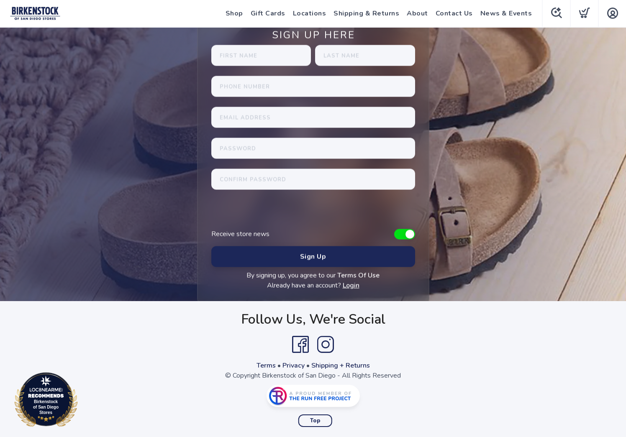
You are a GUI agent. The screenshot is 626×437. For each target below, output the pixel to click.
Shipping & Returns (366, 13)
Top (315, 420)
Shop (234, 13)
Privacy (293, 365)
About (417, 13)
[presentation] (275, 213)
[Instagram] (325, 344)
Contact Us (454, 13)
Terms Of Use (358, 275)
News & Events (506, 13)
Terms (266, 365)
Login (351, 285)
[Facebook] (300, 344)
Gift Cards (268, 13)
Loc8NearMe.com (83, 401)
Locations (309, 13)
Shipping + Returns (340, 365)
